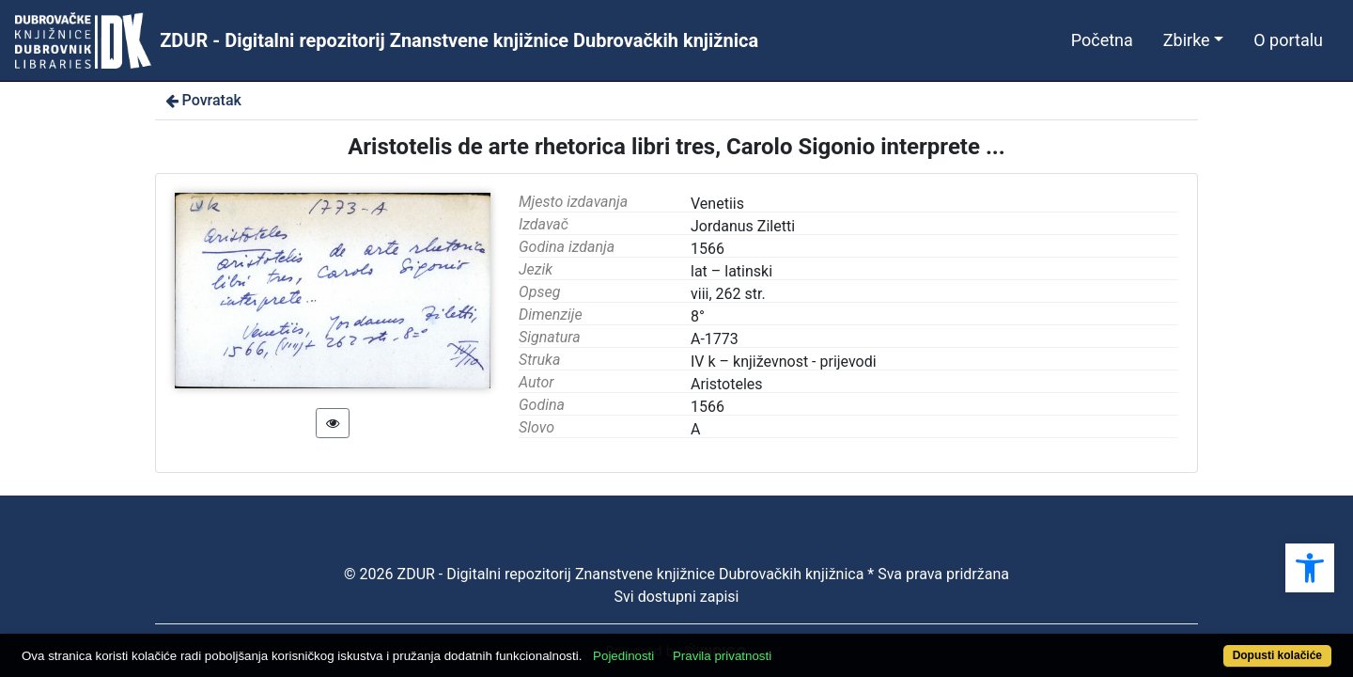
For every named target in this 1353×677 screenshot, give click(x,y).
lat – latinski (731, 271)
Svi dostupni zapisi (676, 597)
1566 (707, 407)
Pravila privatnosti (789, 645)
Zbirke (1186, 40)
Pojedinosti (691, 645)
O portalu (1288, 40)
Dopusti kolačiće (1204, 645)
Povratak (202, 100)
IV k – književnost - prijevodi (784, 361)
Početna (1102, 40)
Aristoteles (727, 384)
